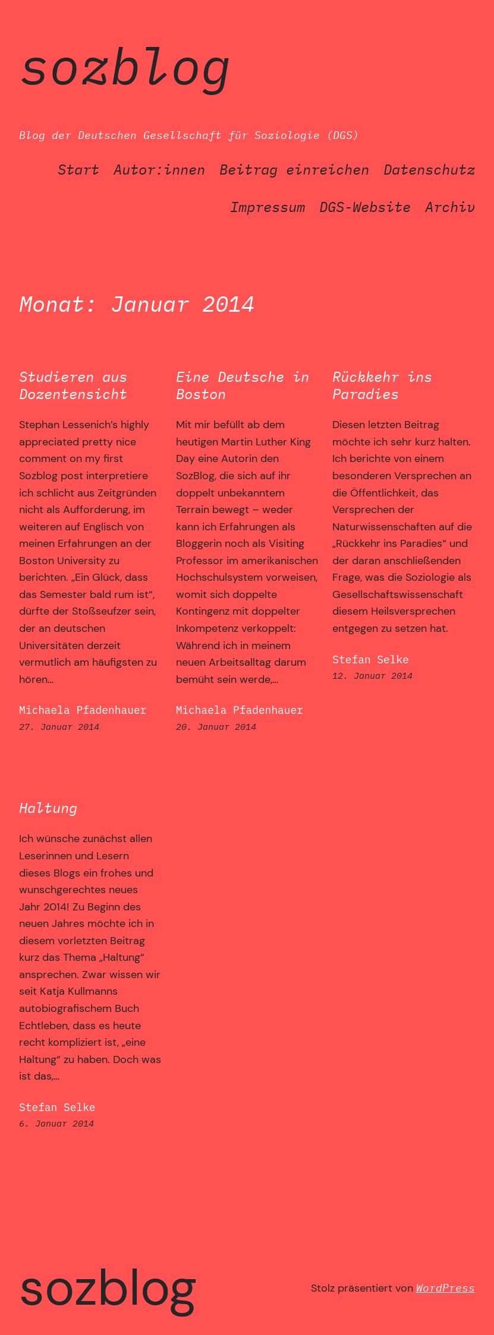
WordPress (445, 1288)
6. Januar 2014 (56, 1123)
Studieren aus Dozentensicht (73, 385)
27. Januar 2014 (59, 726)
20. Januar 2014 (216, 726)
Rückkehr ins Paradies (382, 385)
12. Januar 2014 (372, 675)
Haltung (48, 808)
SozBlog (125, 65)
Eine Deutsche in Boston (242, 385)
